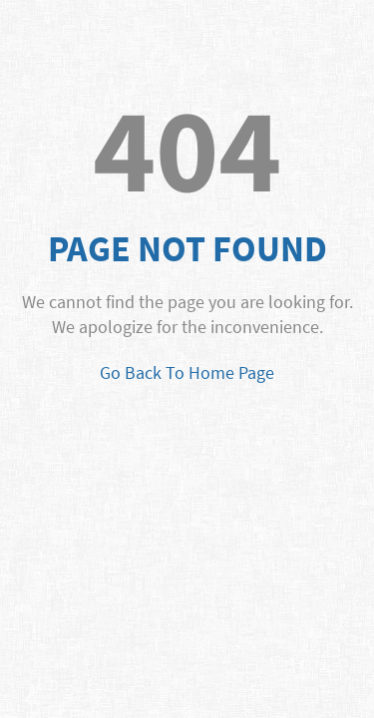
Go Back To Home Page (187, 372)
